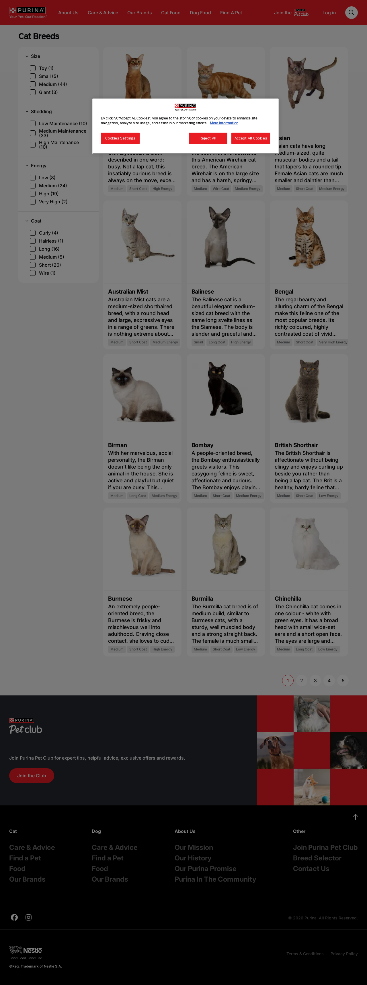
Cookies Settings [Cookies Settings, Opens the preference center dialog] (120, 138)
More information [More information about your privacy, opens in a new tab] (224, 123)
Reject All (208, 138)
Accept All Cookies (251, 138)
